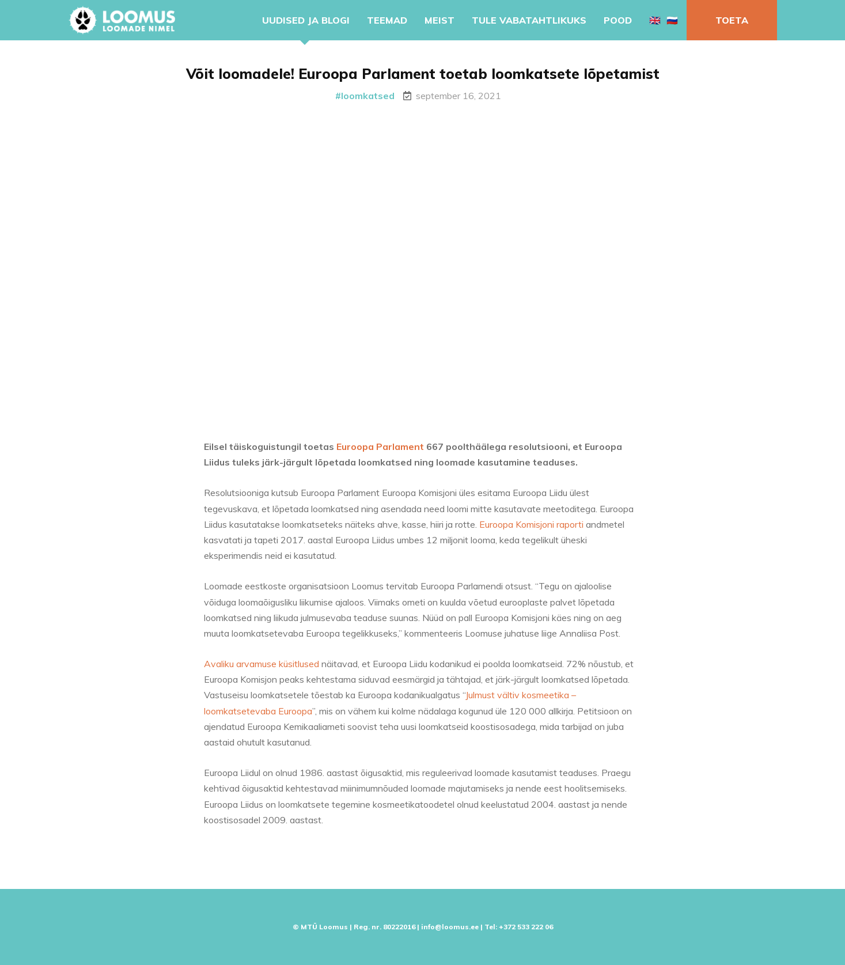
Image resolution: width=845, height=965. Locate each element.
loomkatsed (368, 95)
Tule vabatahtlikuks (529, 20)
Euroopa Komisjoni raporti (531, 526)
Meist (439, 20)
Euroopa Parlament (380, 449)
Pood (618, 20)
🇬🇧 (655, 20)
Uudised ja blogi (306, 20)
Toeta (731, 20)
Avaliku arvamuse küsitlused (261, 666)
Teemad (387, 20)
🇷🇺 (672, 20)
